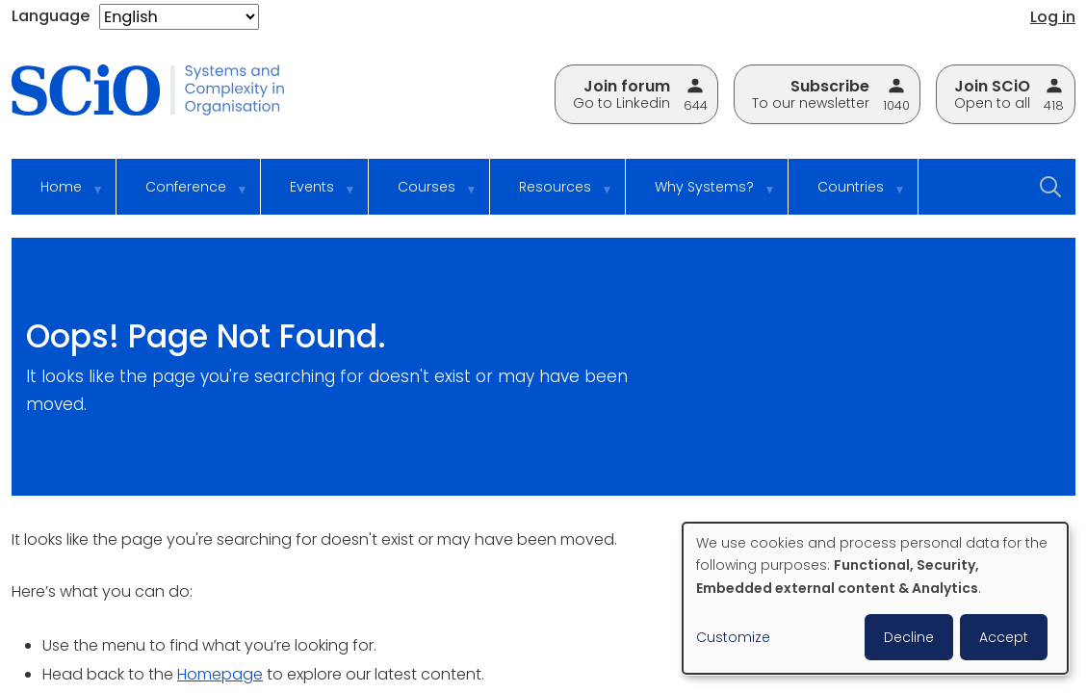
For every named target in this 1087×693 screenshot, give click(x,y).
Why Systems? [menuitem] (702, 196)
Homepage (220, 674)
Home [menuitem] (59, 196)
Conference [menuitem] (183, 196)
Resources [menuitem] (552, 196)
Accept (1003, 637)
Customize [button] (733, 637)
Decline (909, 637)
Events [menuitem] (309, 196)
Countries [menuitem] (848, 196)
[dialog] (875, 598)
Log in (1052, 17)
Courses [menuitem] (424, 196)
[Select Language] (179, 17)
